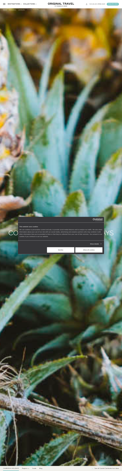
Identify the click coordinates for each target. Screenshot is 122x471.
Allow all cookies (89, 250)
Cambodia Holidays (11, 468)
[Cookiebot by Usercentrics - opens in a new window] (94, 219)
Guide (34, 468)
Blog (40, 468)
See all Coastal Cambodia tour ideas (105, 468)
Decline (60, 250)
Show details (94, 244)
